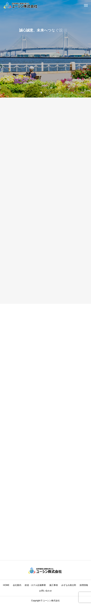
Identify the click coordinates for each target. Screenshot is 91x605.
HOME (6, 585)
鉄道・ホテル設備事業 (35, 585)
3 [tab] (50, 92)
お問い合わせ (45, 591)
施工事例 (53, 585)
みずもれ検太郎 (68, 585)
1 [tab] (41, 92)
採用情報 (84, 585)
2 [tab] (46, 92)
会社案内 (17, 585)
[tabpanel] (45, 49)
